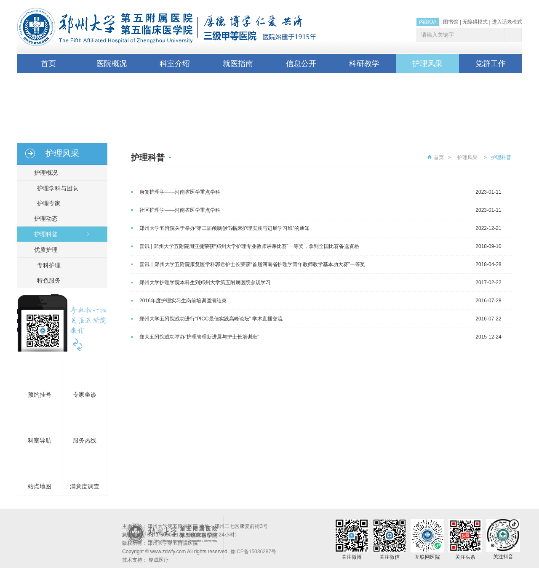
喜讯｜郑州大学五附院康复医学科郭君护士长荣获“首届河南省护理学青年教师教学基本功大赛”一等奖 (252, 264)
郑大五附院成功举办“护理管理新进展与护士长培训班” (199, 337)
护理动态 (42, 218)
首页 (48, 63)
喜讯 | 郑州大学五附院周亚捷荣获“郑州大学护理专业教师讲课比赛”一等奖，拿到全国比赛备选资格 (249, 246)
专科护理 (49, 265)
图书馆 (450, 22)
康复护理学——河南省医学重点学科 (179, 192)
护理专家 (49, 203)
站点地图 (39, 486)
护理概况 (42, 172)
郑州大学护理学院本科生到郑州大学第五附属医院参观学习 (205, 282)
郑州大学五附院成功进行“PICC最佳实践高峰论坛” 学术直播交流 (211, 319)
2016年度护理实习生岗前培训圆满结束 (183, 301)
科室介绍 (175, 63)
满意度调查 (84, 486)
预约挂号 (39, 394)
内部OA (427, 22)
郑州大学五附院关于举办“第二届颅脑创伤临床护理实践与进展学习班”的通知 (224, 228)
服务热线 (84, 440)
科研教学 (364, 63)
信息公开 (301, 63)
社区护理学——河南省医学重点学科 (179, 210)
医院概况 (111, 63)
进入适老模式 (507, 22)
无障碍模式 (475, 22)
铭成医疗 (159, 560)
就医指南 (238, 63)
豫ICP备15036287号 (253, 552)
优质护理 (42, 249)
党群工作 (490, 63)
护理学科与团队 (57, 188)
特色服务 (49, 280)
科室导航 (39, 440)
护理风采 (427, 63)
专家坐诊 (84, 394)
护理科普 (42, 234)
